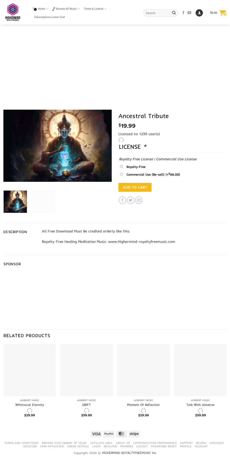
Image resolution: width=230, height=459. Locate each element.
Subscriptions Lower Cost (49, 17)
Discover (30, 446)
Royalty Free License (136, 159)
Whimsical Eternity (29, 405)
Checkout (217, 443)
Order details (78, 446)
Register (110, 446)
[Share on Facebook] (122, 200)
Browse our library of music (64, 443)
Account (201, 446)
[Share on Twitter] (130, 200)
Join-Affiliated (52, 446)
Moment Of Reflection (143, 405)
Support (186, 443)
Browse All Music (66, 9)
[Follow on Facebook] (183, 13)
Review (201, 443)
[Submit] (174, 13)
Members (126, 446)
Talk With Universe (200, 405)
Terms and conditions (21, 443)
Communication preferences (155, 443)
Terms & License (95, 9)
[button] (218, 13)
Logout (142, 446)
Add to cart (135, 187)
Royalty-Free (135, 167)
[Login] (199, 13)
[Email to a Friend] (138, 200)
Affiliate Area (101, 443)
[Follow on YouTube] (189, 13)
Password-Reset (164, 446)
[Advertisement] (115, 58)
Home (40, 9)
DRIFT (86, 405)
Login (96, 446)
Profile (185, 446)
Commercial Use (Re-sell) (153, 175)
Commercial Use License (176, 159)
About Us (123, 443)
